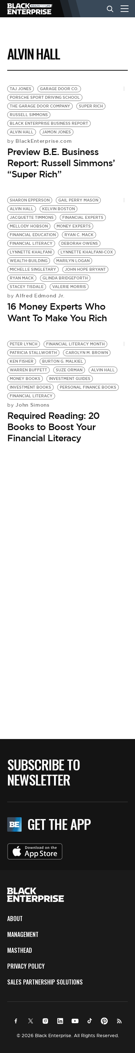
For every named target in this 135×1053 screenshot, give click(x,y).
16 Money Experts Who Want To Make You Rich (57, 312)
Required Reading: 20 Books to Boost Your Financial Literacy (53, 427)
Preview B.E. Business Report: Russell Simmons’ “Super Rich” (61, 163)
